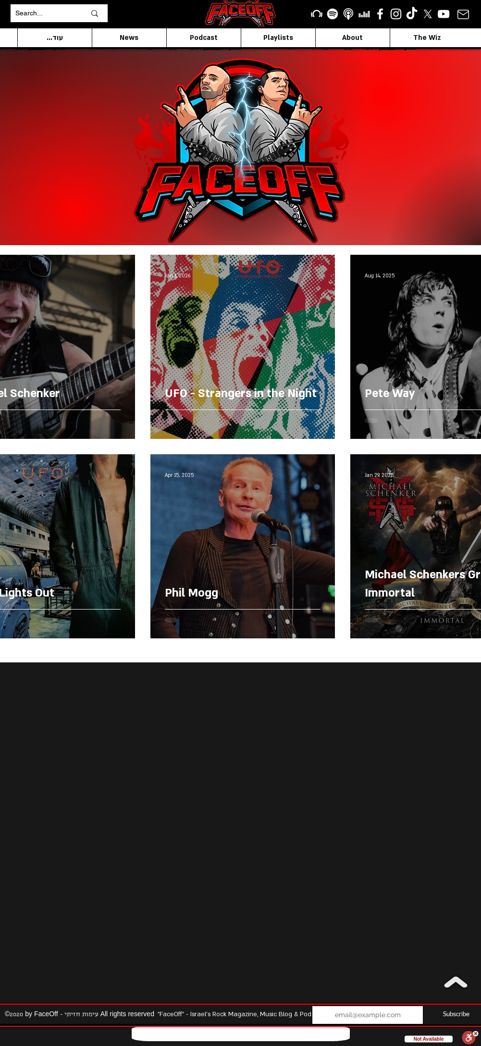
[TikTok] (412, 14)
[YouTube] (443, 14)
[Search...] (43, 13)
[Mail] (463, 14)
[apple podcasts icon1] (348, 14)
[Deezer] (364, 14)
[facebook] (380, 14)
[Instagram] (396, 14)
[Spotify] (332, 14)
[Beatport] (316, 14)
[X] (427, 14)
